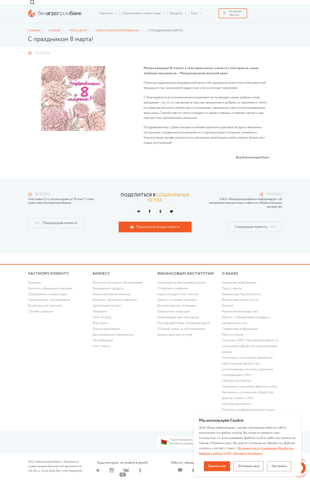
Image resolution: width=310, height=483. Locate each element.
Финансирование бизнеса (112, 300)
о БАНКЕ (230, 280)
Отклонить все (248, 466)
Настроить (279, 466)
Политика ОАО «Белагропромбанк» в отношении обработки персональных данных (250, 353)
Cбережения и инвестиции (47, 300)
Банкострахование (106, 335)
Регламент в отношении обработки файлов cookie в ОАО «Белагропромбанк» (247, 405)
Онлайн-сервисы (40, 318)
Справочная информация (240, 335)
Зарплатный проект (107, 312)
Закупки (227, 312)
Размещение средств (108, 295)
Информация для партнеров (178, 324)
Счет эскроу (102, 353)
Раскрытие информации (239, 289)
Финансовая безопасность (241, 300)
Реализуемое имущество (240, 318)
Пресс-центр (232, 295)
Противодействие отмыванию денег (184, 329)
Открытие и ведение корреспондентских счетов (177, 298)
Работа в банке (233, 341)
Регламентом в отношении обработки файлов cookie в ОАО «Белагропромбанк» (246, 451)
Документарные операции (176, 312)
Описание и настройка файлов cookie (249, 393)
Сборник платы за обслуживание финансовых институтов (181, 338)
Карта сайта (230, 476)
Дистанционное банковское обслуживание (113, 344)
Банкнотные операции (173, 318)
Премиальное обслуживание (49, 306)
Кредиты (34, 289)
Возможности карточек (45, 312)
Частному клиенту (37, 5)
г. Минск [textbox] (193, 5)
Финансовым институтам (93, 5)
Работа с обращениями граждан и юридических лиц (246, 327)
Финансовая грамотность (240, 306)
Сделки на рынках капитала (177, 306)
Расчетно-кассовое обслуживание (118, 289)
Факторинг (100, 329)
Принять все (216, 466)
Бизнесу (67, 5)
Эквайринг (100, 318)
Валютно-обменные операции (50, 295)
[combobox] (192, 5)
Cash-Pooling (102, 324)
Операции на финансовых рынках (181, 289)
